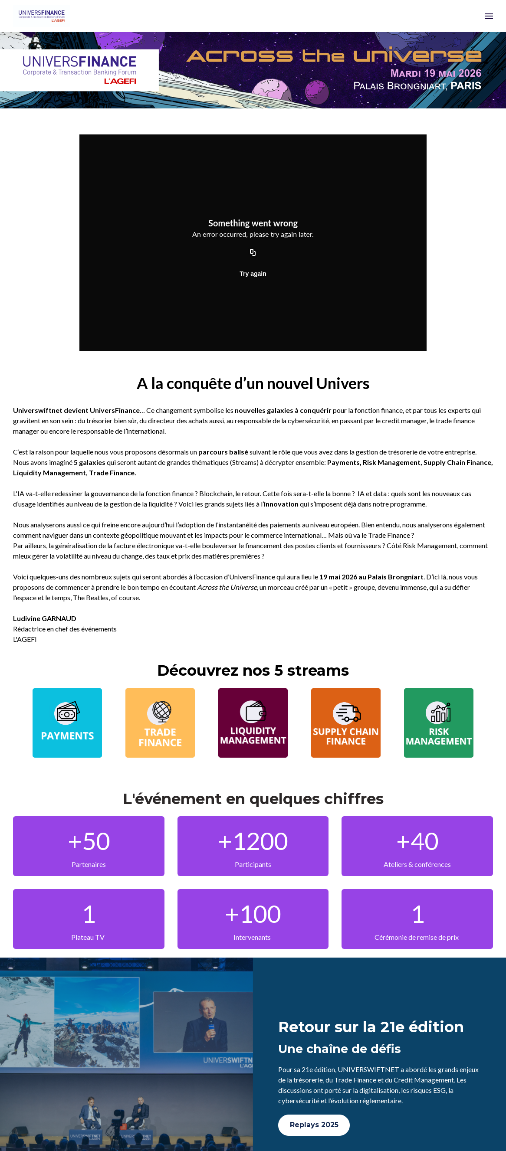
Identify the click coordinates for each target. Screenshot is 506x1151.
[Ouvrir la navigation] (489, 16)
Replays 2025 (314, 1125)
